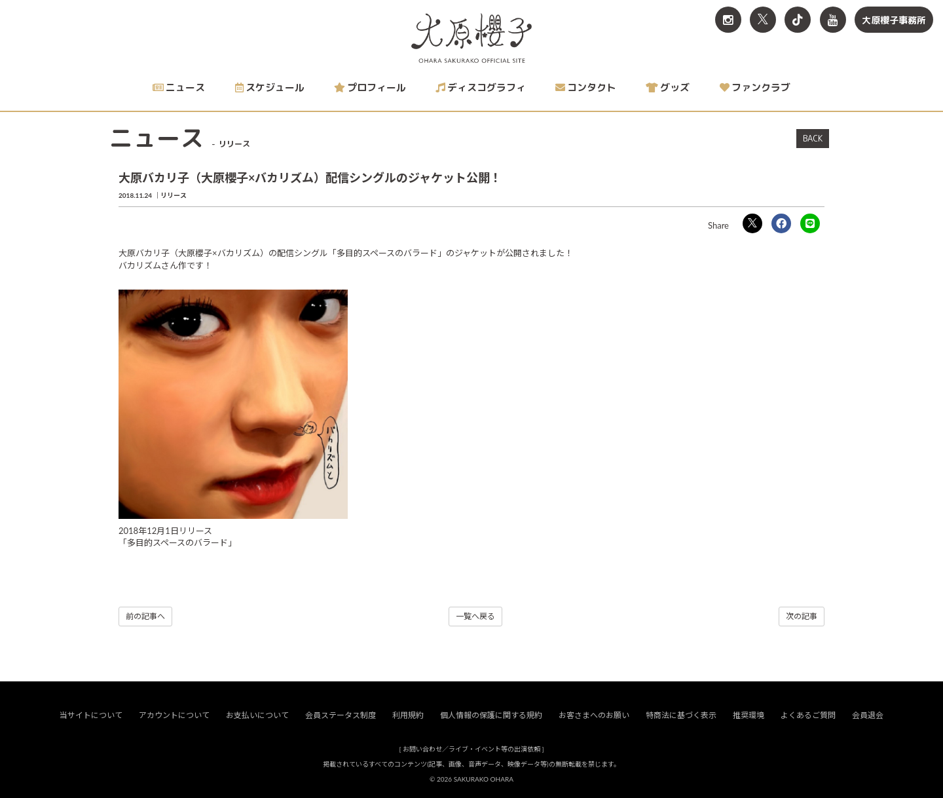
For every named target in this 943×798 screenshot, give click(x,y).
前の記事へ (145, 616)
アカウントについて (174, 716)
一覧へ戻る (475, 616)
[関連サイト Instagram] (728, 20)
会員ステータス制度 (340, 716)
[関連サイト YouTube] (833, 20)
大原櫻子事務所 (894, 20)
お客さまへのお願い (594, 716)
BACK (813, 138)
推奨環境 (748, 716)
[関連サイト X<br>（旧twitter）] (763, 20)
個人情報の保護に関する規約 (491, 716)
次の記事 (801, 616)
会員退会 (867, 716)
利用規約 (408, 716)
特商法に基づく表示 (681, 716)
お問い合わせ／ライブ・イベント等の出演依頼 (471, 749)
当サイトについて (91, 716)
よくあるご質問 (808, 716)
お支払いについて (257, 716)
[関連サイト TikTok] (798, 20)
